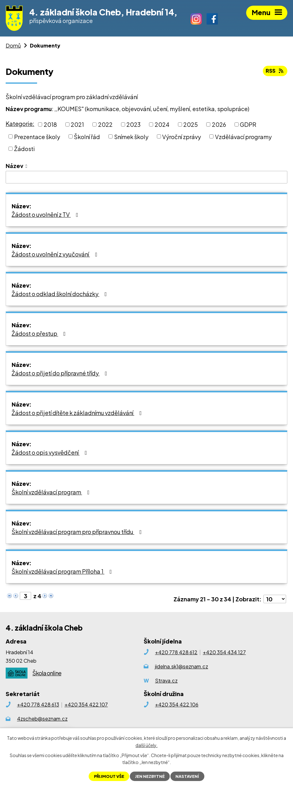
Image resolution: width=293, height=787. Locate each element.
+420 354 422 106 (176, 704)
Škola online (46, 673)
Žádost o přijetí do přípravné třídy (61, 373)
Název (14, 165)
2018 (50, 124)
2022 (105, 124)
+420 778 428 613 (38, 704)
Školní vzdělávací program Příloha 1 (63, 571)
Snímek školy (131, 136)
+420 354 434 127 (224, 652)
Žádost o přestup (40, 333)
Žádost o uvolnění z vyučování (56, 254)
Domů (13, 45)
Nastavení (187, 776)
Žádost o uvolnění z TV (46, 214)
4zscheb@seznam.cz (42, 718)
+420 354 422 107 (86, 704)
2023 (133, 124)
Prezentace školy (37, 136)
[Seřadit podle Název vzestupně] (26, 165)
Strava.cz (166, 680)
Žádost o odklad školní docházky (60, 293)
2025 (190, 124)
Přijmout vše (109, 776)
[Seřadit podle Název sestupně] (26, 167)
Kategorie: (20, 123)
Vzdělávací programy (243, 136)
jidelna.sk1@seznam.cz (181, 666)
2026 (219, 124)
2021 (77, 124)
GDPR (248, 124)
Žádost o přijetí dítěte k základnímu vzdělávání (78, 412)
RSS (275, 70)
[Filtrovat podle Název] (146, 177)
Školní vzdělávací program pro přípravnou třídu (78, 531)
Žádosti (24, 148)
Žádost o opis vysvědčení (51, 452)
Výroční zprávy (181, 136)
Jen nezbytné (150, 776)
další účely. (146, 745)
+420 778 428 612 (176, 652)
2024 (162, 124)
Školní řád (87, 136)
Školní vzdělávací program (52, 492)
